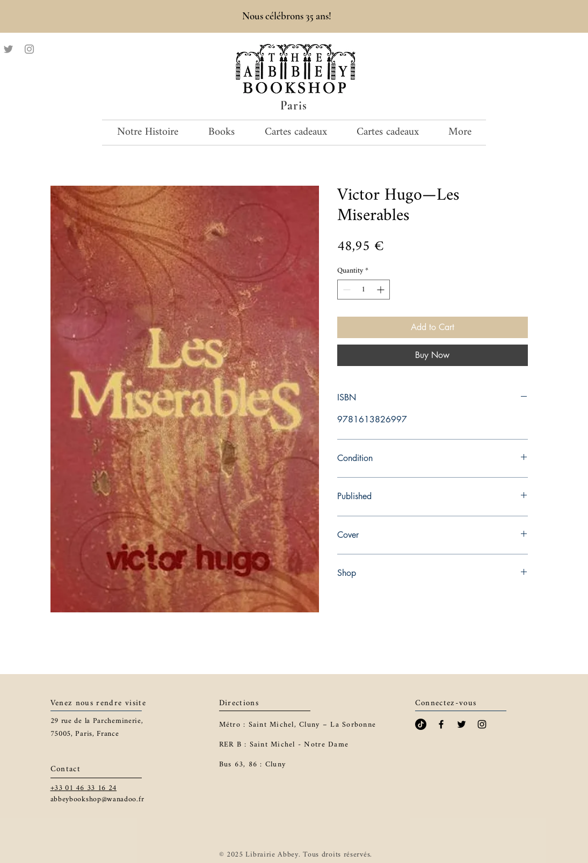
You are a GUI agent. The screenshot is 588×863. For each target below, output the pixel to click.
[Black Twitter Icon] (461, 724)
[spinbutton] (363, 289)
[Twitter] (8, 49)
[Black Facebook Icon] (441, 724)
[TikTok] (420, 724)
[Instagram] (29, 49)
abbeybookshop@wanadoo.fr (97, 799)
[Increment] (381, 289)
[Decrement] (345, 289)
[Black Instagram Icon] (482, 724)
